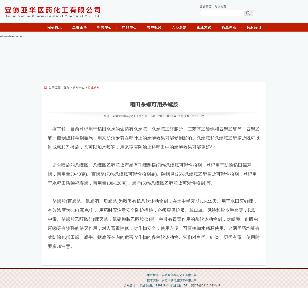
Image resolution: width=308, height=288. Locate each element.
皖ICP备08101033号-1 (205, 285)
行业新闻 (93, 87)
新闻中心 (78, 87)
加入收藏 (220, 6)
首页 (66, 87)
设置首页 (205, 6)
